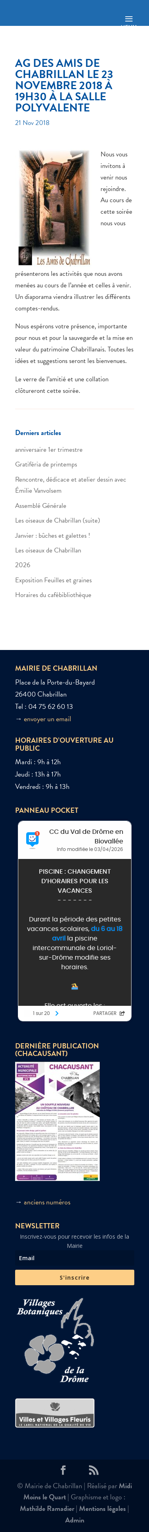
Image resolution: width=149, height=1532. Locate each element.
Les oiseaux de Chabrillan (48, 550)
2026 (22, 565)
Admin (74, 1519)
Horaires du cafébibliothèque (53, 595)
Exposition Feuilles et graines (53, 580)
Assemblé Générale (40, 506)
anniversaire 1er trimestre (49, 450)
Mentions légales (102, 1508)
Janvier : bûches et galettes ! (52, 536)
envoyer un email (47, 718)
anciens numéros (47, 1201)
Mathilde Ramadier (47, 1508)
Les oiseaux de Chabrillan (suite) (57, 520)
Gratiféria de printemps (46, 464)
